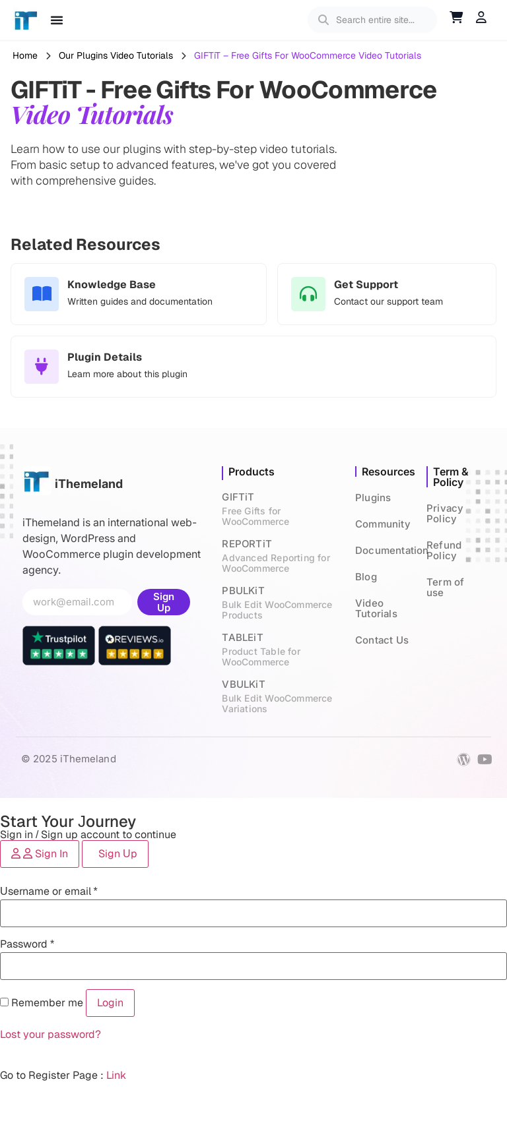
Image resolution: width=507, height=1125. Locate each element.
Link (116, 1075)
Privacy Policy (444, 513)
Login (110, 1003)
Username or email (49, 891)
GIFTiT (282, 509)
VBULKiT (282, 696)
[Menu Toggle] (56, 19)
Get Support (366, 284)
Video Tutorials (376, 608)
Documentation (392, 550)
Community (383, 524)
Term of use (445, 587)
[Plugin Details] (41, 367)
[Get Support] (308, 294)
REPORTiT (282, 555)
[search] (381, 19)
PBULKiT (282, 602)
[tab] (39, 854)
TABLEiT (282, 649)
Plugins (373, 497)
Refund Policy (443, 550)
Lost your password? (50, 1034)
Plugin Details (104, 357)
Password (27, 944)
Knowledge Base (111, 284)
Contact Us (382, 640)
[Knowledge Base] (41, 294)
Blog (366, 576)
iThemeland (89, 484)
